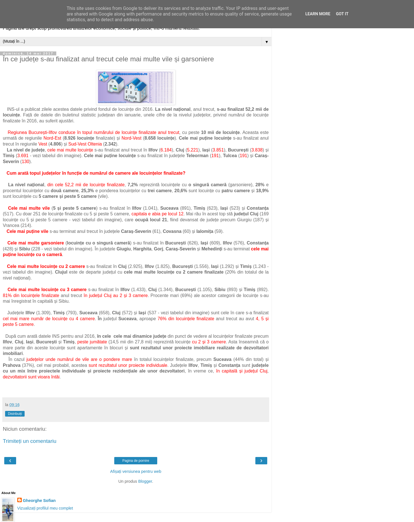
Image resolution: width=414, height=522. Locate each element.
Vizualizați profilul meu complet (45, 508)
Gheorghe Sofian (39, 500)
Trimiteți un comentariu (30, 441)
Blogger (145, 481)
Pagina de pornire (135, 461)
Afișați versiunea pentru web (135, 471)
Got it (342, 14)
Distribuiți (15, 414)
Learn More (317, 14)
